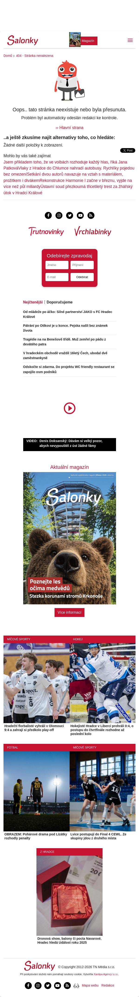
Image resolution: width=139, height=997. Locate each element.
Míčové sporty (18, 639)
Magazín (88, 41)
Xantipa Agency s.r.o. (106, 974)
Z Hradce (47, 852)
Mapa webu (90, 985)
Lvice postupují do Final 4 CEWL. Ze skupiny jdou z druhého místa (98, 836)
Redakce (107, 985)
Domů (7, 56)
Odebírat (82, 277)
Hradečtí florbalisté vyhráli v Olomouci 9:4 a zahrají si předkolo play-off (34, 728)
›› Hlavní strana (69, 127)
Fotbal (12, 747)
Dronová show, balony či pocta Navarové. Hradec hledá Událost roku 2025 (69, 940)
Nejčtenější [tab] (33, 302)
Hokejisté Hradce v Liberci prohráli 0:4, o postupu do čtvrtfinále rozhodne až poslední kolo (102, 730)
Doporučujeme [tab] (60, 302)
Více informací (69, 612)
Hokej (78, 639)
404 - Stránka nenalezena (34, 56)
